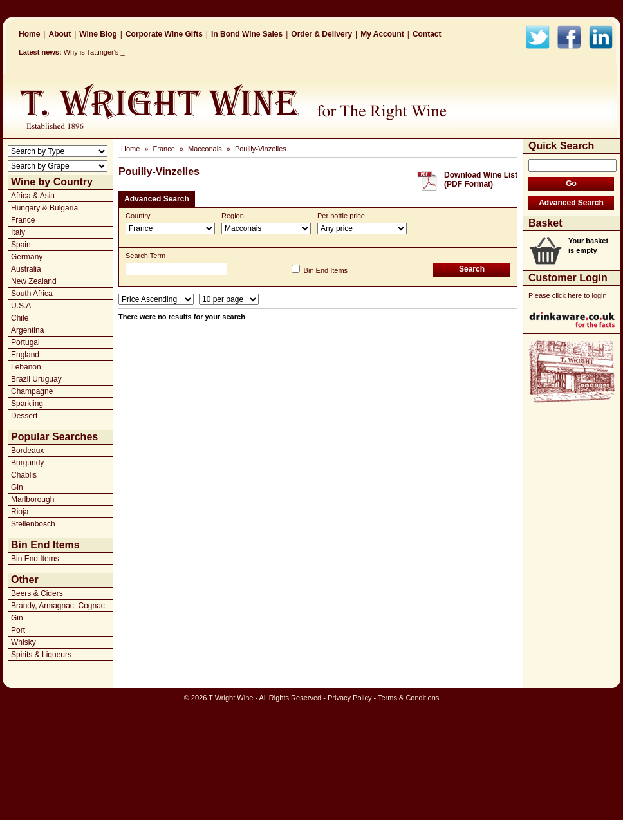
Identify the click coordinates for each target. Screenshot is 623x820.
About (59, 34)
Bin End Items (35, 558)
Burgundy (27, 462)
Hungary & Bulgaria (44, 207)
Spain (21, 244)
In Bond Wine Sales (247, 34)
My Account (382, 34)
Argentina (27, 330)
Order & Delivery (321, 34)
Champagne (32, 391)
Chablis (24, 475)
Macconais (205, 149)
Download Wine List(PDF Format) (480, 180)
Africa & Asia (33, 195)
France (23, 220)
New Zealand (34, 281)
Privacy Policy (349, 698)
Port (18, 630)
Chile (19, 317)
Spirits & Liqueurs (41, 654)
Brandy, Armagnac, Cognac (58, 605)
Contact (427, 34)
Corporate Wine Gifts (164, 34)
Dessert (24, 415)
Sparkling (27, 403)
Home (29, 34)
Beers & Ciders (37, 593)
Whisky (23, 642)
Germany (26, 256)
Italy (18, 232)
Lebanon (26, 366)
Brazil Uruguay (36, 379)
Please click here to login (567, 295)
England (25, 354)
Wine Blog (98, 34)
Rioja (19, 511)
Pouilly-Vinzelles (260, 149)
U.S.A (21, 305)
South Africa (32, 293)
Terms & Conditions (408, 698)
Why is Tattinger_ (91, 52)
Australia (26, 269)
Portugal (25, 342)
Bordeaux (27, 450)
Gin (17, 487)
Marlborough (32, 499)
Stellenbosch (33, 523)
